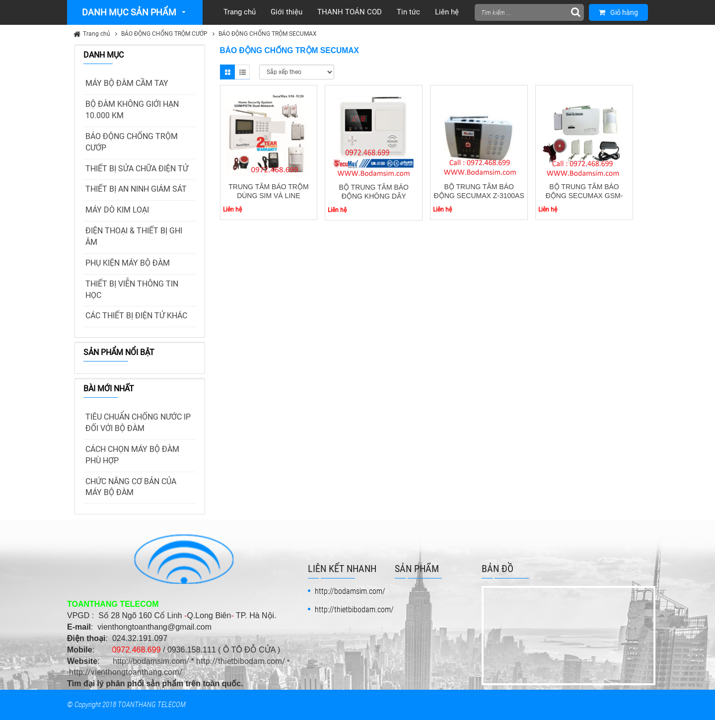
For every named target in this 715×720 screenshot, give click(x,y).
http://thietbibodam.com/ (241, 661)
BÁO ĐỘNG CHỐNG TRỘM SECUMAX (267, 33)
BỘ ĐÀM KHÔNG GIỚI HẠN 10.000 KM (132, 109)
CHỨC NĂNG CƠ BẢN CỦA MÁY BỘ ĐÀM (130, 487)
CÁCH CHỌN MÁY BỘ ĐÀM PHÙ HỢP (132, 454)
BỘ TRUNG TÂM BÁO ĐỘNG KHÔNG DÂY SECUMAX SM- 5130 (374, 196)
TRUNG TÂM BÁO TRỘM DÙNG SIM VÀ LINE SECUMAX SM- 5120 (268, 196)
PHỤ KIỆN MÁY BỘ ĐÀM (127, 263)
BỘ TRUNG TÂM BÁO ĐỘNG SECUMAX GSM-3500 (584, 196)
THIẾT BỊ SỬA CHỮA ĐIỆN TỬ (136, 168)
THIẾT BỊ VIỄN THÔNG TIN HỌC (131, 289)
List (242, 72)
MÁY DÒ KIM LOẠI (117, 210)
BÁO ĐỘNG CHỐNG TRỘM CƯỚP (164, 33)
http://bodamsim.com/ (151, 661)
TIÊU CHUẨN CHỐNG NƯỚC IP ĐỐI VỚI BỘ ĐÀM (138, 422)
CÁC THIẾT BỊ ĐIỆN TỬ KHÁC (136, 315)
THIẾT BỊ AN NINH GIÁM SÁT (136, 189)
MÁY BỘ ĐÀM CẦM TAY (126, 83)
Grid (227, 72)
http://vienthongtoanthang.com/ (126, 672)
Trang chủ (96, 33)
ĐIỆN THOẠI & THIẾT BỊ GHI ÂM (133, 236)
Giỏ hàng (618, 12)
